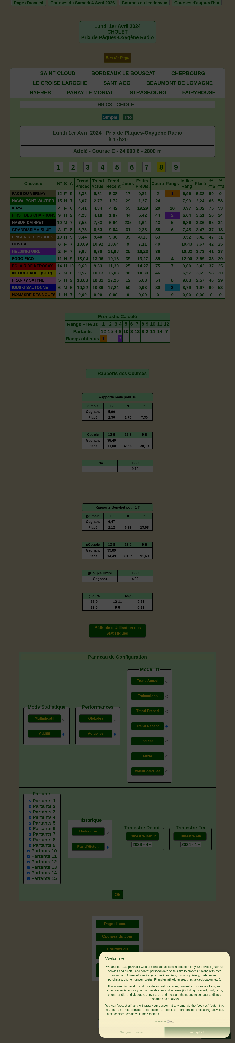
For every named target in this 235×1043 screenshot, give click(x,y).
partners (134, 967)
